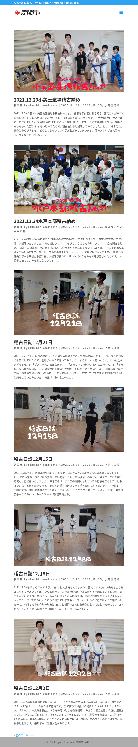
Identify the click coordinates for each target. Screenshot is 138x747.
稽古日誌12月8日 (32, 573)
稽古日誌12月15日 (33, 458)
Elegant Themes (64, 742)
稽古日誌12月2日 (32, 688)
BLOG (97, 105)
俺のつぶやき (114, 227)
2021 (87, 105)
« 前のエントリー (23, 735)
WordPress (88, 742)
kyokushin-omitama (41, 105)
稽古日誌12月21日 (33, 342)
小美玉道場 (112, 105)
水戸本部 (20, 231)
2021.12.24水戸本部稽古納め (45, 221)
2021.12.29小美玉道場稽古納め (47, 99)
